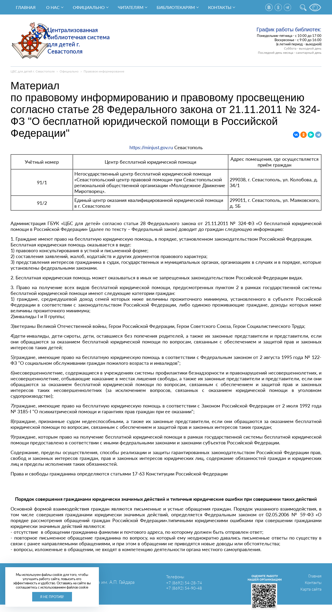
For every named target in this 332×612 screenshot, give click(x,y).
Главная (26, 7)
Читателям (130, 7)
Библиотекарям (176, 7)
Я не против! (52, 597)
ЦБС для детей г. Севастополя (33, 71)
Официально (89, 7)
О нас (53, 7)
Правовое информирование (104, 71)
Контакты (219, 7)
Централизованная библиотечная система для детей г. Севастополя (78, 40)
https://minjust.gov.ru (151, 147)
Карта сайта (310, 589)
